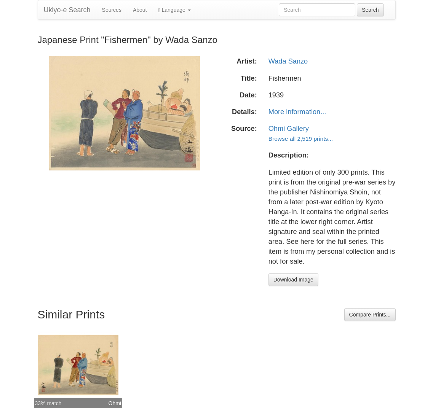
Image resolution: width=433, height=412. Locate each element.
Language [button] (174, 10)
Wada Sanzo (288, 61)
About (140, 10)
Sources (111, 10)
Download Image (293, 280)
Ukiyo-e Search (67, 10)
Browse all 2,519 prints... (300, 138)
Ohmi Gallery (288, 128)
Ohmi (115, 403)
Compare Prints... (370, 315)
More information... (297, 112)
